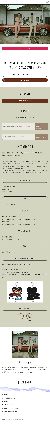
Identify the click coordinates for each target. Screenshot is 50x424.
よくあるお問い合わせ (8, 398)
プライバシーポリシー (8, 405)
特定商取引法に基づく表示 (10, 408)
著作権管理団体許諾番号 (9, 412)
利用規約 (5, 401)
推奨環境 (5, 394)
